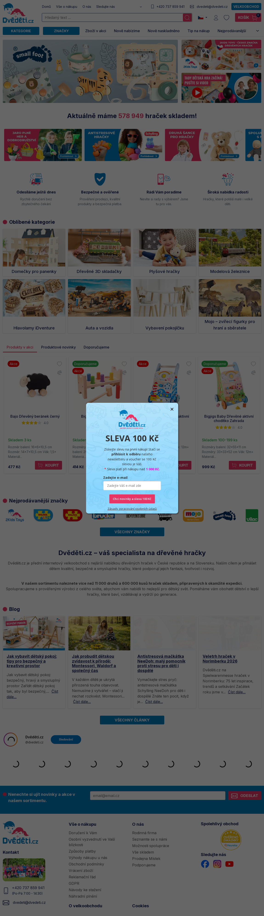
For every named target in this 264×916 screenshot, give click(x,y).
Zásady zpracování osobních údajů (132, 509)
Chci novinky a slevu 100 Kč (132, 499)
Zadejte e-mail (115, 477)
